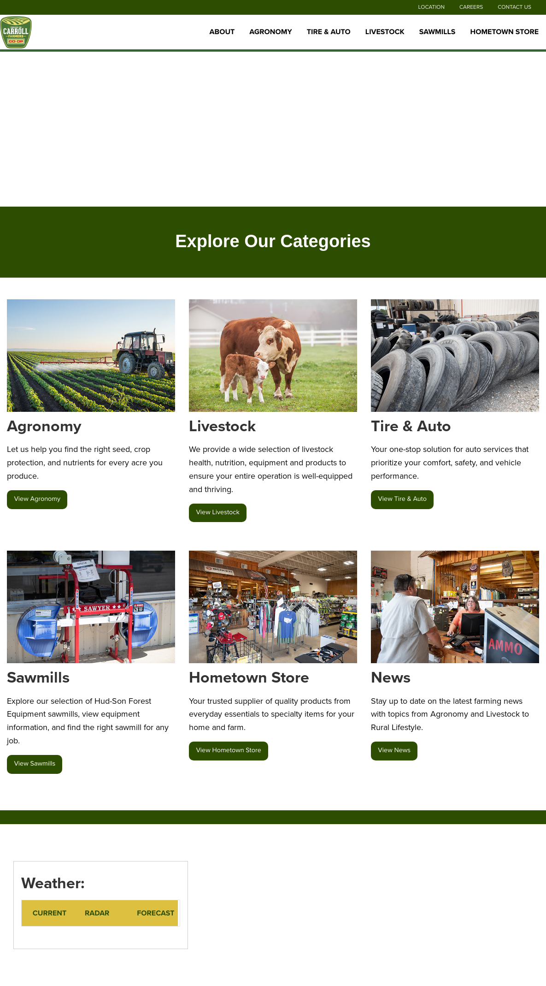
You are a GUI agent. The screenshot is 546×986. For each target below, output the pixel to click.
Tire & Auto (329, 31)
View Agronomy (37, 499)
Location (431, 7)
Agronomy (270, 31)
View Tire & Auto (402, 499)
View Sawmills (34, 764)
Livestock (385, 31)
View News (394, 750)
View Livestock (218, 513)
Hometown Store (504, 31)
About (222, 31)
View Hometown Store (228, 750)
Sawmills (437, 31)
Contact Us (514, 7)
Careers (471, 7)
